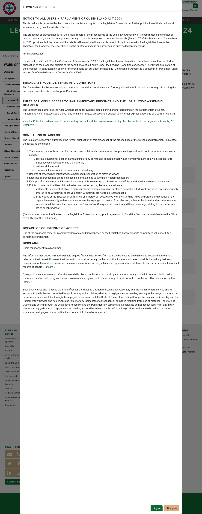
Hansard (48, 266)
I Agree (156, 508)
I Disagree (171, 508)
